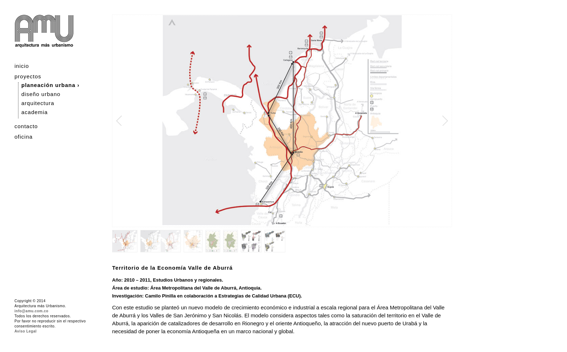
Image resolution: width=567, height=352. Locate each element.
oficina (23, 137)
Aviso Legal (25, 331)
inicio (21, 66)
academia (34, 112)
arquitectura (37, 103)
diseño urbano (40, 94)
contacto (26, 126)
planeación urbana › (50, 85)
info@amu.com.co (31, 311)
